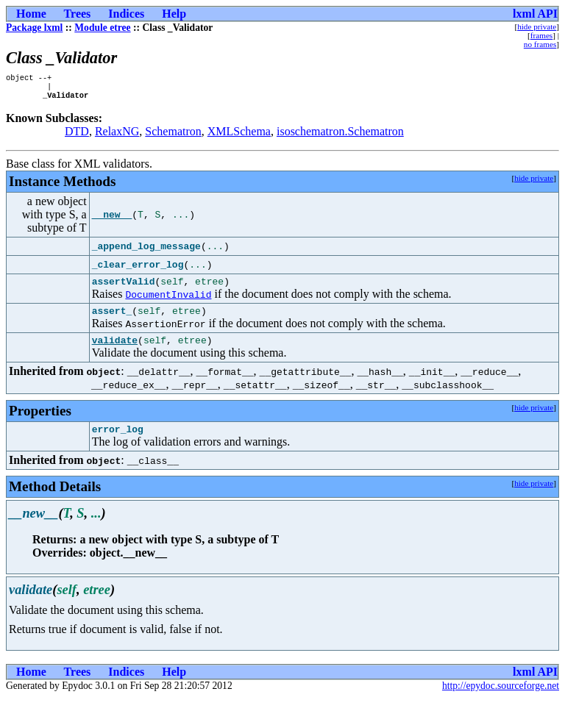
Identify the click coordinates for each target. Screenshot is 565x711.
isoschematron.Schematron (340, 135)
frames (541, 35)
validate (115, 350)
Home (31, 13)
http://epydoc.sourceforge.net (500, 698)
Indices (126, 13)
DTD (77, 135)
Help (174, 13)
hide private (536, 26)
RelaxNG (117, 135)
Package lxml (34, 27)
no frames (540, 44)
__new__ (112, 219)
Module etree (102, 27)
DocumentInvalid (168, 300)
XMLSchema (239, 135)
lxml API (535, 13)
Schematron (173, 135)
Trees (77, 13)
